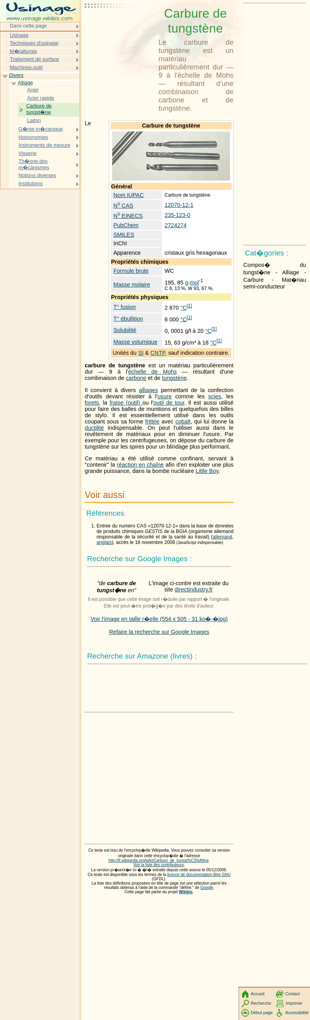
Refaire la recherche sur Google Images (159, 632)
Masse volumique (135, 342)
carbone (136, 378)
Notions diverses (37, 175)
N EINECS (128, 216)
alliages (148, 390)
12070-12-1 (178, 205)
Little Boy (206, 471)
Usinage (19, 35)
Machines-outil (26, 67)
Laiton (34, 120)
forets (92, 403)
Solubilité (124, 330)
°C (184, 308)
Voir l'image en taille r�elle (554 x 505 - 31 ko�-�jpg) (159, 619)
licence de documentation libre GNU (198, 874)
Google (207, 887)
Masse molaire (131, 284)
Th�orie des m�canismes (33, 164)
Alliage (25, 83)
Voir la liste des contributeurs (158, 865)
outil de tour (168, 403)
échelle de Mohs (152, 372)
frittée (152, 421)
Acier (33, 90)
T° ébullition (128, 319)
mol (194, 282)
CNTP (157, 353)
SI (141, 353)
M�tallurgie (23, 51)
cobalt (182, 421)
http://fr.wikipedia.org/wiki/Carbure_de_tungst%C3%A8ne (158, 860)
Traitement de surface (34, 59)
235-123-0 (177, 215)
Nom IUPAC (128, 195)
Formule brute (131, 271)
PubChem (126, 225)
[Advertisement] (120, 25)
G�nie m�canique (40, 129)
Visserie (27, 153)
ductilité (94, 428)
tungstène (174, 378)
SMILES (123, 235)
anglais (104, 542)
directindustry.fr (194, 589)
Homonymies (33, 137)
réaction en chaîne (140, 465)
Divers (16, 75)
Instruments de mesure (44, 145)
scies (214, 396)
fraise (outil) (125, 403)
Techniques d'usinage (34, 43)
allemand (222, 537)
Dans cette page (28, 26)
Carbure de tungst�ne (39, 109)
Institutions (30, 183)
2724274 (175, 225)
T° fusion (124, 307)
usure (164, 396)
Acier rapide (40, 98)
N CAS (123, 206)
